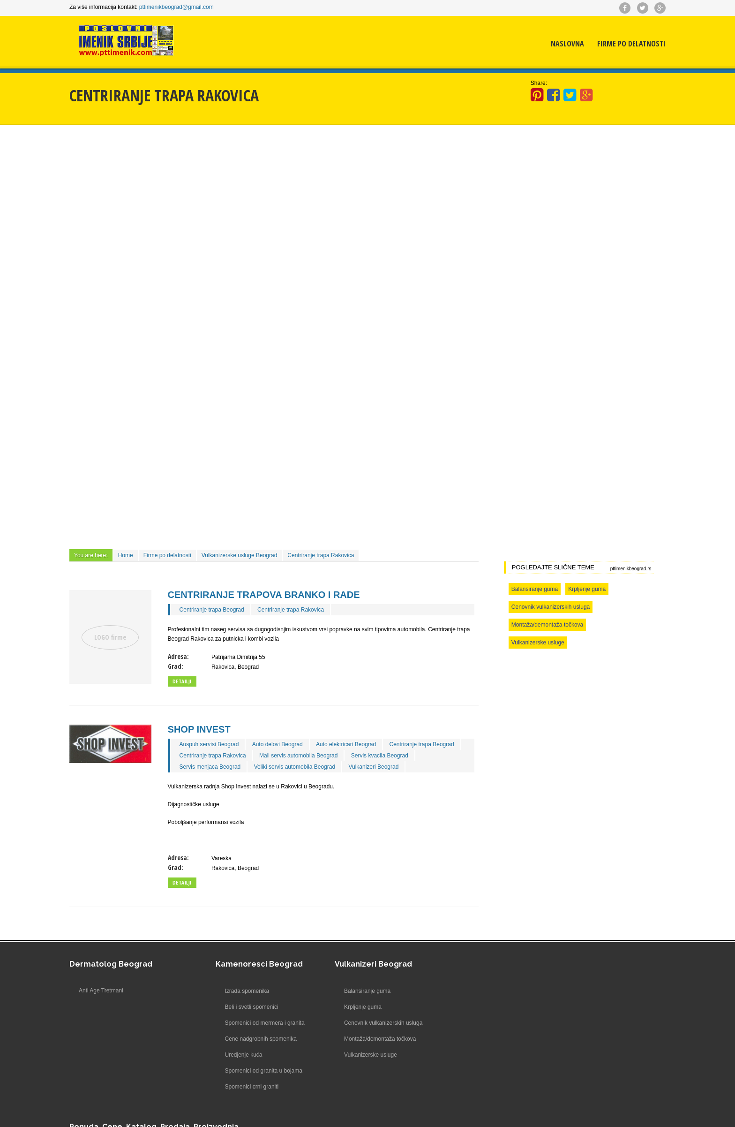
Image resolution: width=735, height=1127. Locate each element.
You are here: (94, 555)
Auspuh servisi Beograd (211, 744)
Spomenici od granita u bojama (238, 1070)
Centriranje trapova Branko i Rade (266, 594)
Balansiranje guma (533, 588)
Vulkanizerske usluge (536, 642)
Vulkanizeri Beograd (375, 766)
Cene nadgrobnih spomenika (235, 1038)
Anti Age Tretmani (104, 990)
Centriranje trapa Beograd (213, 609)
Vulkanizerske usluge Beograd (242, 555)
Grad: (177, 665)
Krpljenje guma (585, 588)
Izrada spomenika (222, 990)
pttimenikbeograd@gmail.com (179, 7)
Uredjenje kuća (218, 1054)
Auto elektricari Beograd (348, 744)
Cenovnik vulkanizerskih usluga (549, 606)
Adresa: (180, 655)
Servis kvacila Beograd (381, 755)
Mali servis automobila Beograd (300, 755)
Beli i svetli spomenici (226, 1006)
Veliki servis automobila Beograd (296, 766)
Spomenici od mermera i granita (239, 1022)
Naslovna (564, 44)
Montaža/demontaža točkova (546, 624)
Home (128, 555)
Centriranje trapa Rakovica (323, 555)
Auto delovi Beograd (279, 744)
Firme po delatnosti (628, 44)
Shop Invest (201, 729)
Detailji (184, 680)
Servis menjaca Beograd (212, 766)
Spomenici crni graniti (227, 1086)
